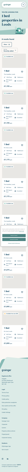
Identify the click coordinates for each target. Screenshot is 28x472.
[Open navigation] (23, 5)
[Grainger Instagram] (2, 459)
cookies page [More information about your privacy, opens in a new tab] (21, 231)
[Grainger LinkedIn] (7, 459)
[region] (14, 236)
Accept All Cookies (14, 239)
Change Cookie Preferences (14, 243)
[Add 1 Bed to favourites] (22, 72)
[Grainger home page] (7, 5)
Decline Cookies (14, 235)
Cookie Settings (6, 412)
